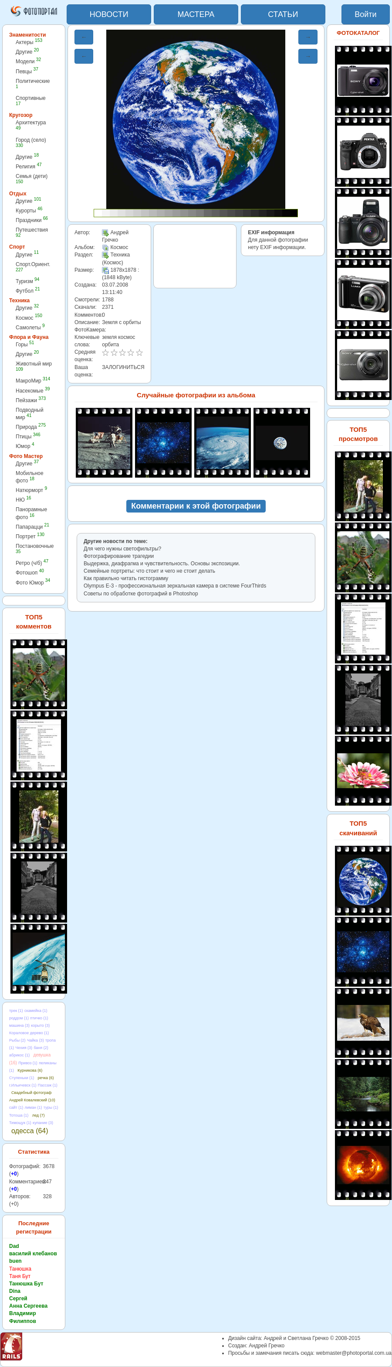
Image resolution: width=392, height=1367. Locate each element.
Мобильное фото (30, 477)
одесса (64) (29, 1131)
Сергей (18, 1298)
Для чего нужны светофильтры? (122, 549)
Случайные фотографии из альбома (196, 395)
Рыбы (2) (17, 1040)
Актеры (29, 42)
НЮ (23, 499)
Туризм (27, 281)
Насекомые (33, 390)
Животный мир (34, 366)
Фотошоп (30, 572)
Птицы (28, 436)
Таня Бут (19, 1276)
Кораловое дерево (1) (29, 1033)
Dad (14, 1246)
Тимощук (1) (20, 1123)
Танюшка (20, 1269)
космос (126, 337)
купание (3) (43, 1123)
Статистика (34, 1151)
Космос (29, 317)
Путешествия (32, 232)
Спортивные (31, 100)
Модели (28, 61)
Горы (25, 344)
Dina (14, 1291)
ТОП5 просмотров (358, 434)
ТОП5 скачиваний (358, 828)
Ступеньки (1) (21, 1078)
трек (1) (16, 1010)
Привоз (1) (27, 1063)
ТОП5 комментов (33, 621)
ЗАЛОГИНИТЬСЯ (123, 367)
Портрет (30, 536)
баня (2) (41, 1048)
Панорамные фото (31, 513)
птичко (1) (39, 1018)
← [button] (84, 37)
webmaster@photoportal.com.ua (354, 1353)
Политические (33, 83)
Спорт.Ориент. (33, 266)
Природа (31, 427)
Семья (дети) (31, 178)
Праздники (32, 220)
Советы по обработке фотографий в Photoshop (141, 594)
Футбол (28, 290)
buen (15, 1261)
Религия (29, 166)
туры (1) (51, 1107)
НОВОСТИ (109, 14)
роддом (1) (19, 1018)
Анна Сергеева (28, 1306)
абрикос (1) (19, 1055)
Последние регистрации (33, 1227)
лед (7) (38, 1115)
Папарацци (32, 526)
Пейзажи (31, 400)
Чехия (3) (23, 1048)
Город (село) (31, 142)
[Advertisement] (195, 256)
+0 (14, 1174)
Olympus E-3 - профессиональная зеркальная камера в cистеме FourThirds (175, 586)
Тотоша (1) (18, 1115)
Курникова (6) (29, 1070)
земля (109, 337)
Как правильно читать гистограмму (126, 578)
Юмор (25, 446)
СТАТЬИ (283, 14)
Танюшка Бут (26, 1284)
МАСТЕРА (196, 14)
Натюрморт (31, 490)
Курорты (29, 210)
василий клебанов (33, 1254)
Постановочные (35, 548)
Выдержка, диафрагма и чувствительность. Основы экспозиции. (162, 563)
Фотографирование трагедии (119, 556)
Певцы (27, 71)
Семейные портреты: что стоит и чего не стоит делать (149, 571)
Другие (27, 51)
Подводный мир (30, 413)
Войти (365, 14)
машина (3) (19, 1025)
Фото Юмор (33, 582)
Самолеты (30, 327)
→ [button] (308, 37)
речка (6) (46, 1078)
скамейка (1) (35, 1010)
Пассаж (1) (47, 1085)
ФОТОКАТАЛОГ (358, 33)
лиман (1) (33, 1107)
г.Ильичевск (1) (22, 1085)
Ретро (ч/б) (32, 563)
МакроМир (33, 380)
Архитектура (31, 125)
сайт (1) (16, 1107)
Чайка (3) (35, 1040)
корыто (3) (40, 1025)
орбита (110, 345)
